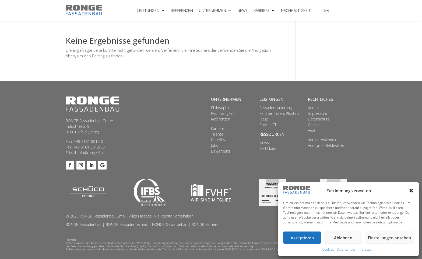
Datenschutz (346, 249)
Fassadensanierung (275, 107)
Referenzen (182, 10)
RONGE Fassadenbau (83, 224)
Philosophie (220, 107)
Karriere (262, 10)
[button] (411, 190)
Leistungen (148, 10)
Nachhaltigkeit (296, 10)
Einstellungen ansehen (389, 237)
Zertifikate (267, 148)
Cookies (328, 249)
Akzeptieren (302, 237)
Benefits (218, 139)
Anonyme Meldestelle (326, 145)
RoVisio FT (267, 124)
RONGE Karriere (205, 224)
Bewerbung (220, 151)
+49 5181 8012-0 (88, 141)
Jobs (214, 145)
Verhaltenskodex (322, 139)
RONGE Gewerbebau (169, 224)
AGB (311, 130)
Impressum (366, 249)
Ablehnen (343, 237)
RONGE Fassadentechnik (127, 224)
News (242, 10)
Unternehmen (212, 10)
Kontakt (314, 107)
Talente (217, 134)
